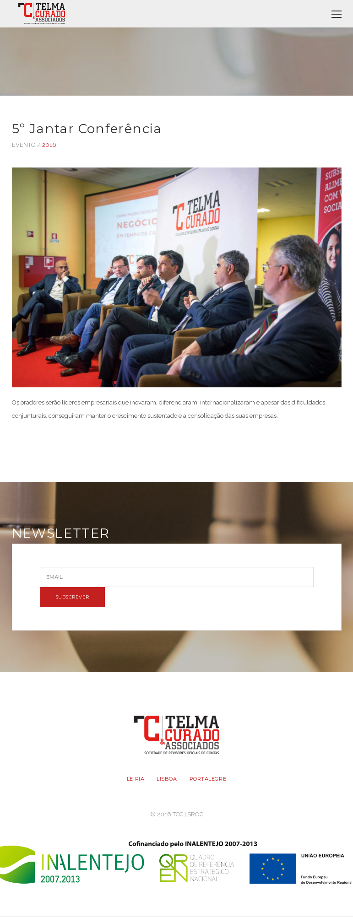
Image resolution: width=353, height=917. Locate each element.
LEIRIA (135, 779)
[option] (177, 281)
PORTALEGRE (208, 779)
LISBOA (167, 779)
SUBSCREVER (72, 597)
